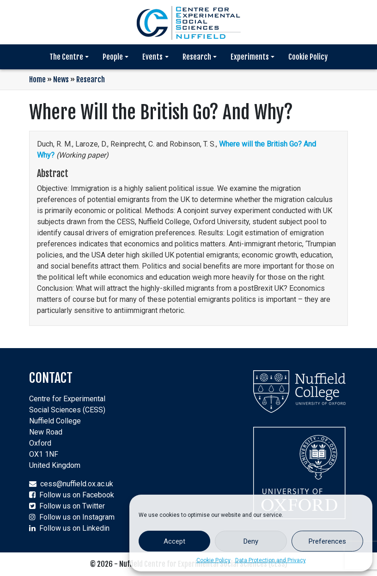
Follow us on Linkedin (74, 528)
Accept (174, 541)
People (113, 56)
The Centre (66, 56)
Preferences (327, 541)
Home (37, 79)
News (61, 79)
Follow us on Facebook (76, 494)
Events (152, 56)
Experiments (250, 56)
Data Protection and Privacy (270, 560)
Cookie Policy (213, 560)
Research (196, 56)
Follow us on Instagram (77, 517)
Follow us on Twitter (72, 506)
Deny (250, 541)
